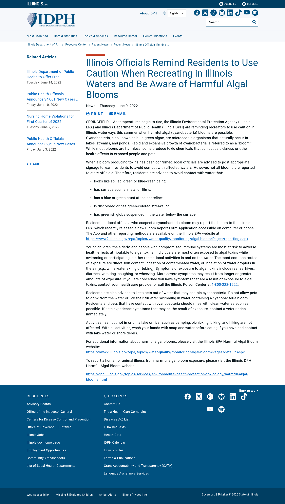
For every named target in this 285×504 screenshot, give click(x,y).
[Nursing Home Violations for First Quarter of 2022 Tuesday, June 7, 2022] (53, 122)
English (173, 13)
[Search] (232, 22)
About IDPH (148, 13)
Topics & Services (95, 36)
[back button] (33, 164)
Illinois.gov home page (43, 442)
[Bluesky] (222, 13)
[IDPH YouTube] (210, 409)
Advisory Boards (39, 404)
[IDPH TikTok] (244, 397)
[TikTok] (238, 13)
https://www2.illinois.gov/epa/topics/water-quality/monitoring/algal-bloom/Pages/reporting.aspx (167, 239)
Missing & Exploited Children (74, 494)
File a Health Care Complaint (125, 412)
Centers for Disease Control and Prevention (58, 419)
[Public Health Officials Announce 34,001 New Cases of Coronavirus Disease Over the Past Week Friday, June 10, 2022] (53, 99)
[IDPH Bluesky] (221, 397)
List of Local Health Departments (51, 466)
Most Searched (37, 36)
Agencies (227, 4)
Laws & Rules (114, 450)
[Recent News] (100, 44)
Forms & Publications (119, 458)
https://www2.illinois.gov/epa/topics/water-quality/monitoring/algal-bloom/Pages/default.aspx (165, 352)
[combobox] (176, 13)
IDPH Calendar (114, 442)
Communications (155, 36)
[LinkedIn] (230, 13)
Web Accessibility (38, 494)
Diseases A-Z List (117, 419)
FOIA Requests (115, 427)
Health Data (112, 435)
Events (177, 36)
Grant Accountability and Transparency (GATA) (138, 466)
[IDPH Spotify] (221, 409)
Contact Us (112, 404)
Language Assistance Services (126, 473)
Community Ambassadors (46, 458)
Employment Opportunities (46, 450)
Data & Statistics (65, 36)
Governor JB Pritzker (215, 494)
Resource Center (125, 36)
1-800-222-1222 (225, 284)
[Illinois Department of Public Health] (44, 44)
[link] (197, 13)
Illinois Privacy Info (134, 494)
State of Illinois (248, 494)
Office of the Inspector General (49, 412)
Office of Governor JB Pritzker (49, 427)
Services (250, 4)
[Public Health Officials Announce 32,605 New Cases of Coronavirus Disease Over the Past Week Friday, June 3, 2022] (53, 144)
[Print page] (94, 113)
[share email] (117, 113)
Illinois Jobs (36, 435)
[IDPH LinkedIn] (233, 397)
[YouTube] (247, 13)
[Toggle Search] (254, 22)
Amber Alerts (107, 494)
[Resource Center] (76, 44)
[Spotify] (255, 13)
